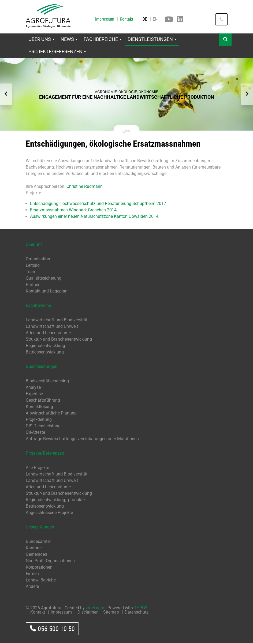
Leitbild (33, 265)
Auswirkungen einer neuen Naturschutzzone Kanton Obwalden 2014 (94, 216)
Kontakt (126, 19)
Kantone (34, 547)
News (69, 39)
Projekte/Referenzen (57, 51)
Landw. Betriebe (41, 580)
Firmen (32, 573)
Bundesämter (38, 541)
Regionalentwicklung (45, 345)
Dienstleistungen (152, 39)
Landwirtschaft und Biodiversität (56, 319)
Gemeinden (36, 554)
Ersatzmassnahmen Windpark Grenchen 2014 (73, 209)
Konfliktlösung (39, 406)
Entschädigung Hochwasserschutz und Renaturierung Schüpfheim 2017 (98, 203)
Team (31, 271)
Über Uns (41, 39)
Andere (32, 586)
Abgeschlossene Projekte (49, 512)
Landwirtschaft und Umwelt (52, 326)
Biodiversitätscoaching (47, 380)
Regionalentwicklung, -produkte (55, 499)
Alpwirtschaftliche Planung (51, 413)
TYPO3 (140, 607)
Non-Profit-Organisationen (50, 560)
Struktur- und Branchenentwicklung (59, 339)
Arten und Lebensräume (48, 332)
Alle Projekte (37, 467)
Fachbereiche (102, 39)
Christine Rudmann (84, 186)
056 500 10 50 (52, 629)
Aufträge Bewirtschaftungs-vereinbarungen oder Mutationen (82, 438)
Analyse (33, 387)
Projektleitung (39, 419)
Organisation (38, 258)
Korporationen (39, 567)
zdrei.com (95, 607)
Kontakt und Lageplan (47, 291)
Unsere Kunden (40, 527)
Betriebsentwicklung (45, 352)
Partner (32, 284)
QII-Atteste (35, 432)
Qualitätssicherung (43, 278)
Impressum (104, 19)
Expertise (34, 393)
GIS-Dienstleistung (43, 425)
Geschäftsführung (43, 400)
